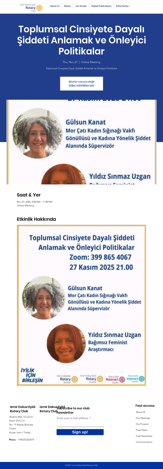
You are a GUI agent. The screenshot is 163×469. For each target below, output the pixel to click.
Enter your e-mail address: (73, 418)
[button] (55, 6)
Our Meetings (143, 418)
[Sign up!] (80, 432)
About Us (140, 412)
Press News (141, 429)
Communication (144, 441)
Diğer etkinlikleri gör (81, 85)
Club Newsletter (144, 435)
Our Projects (142, 424)
